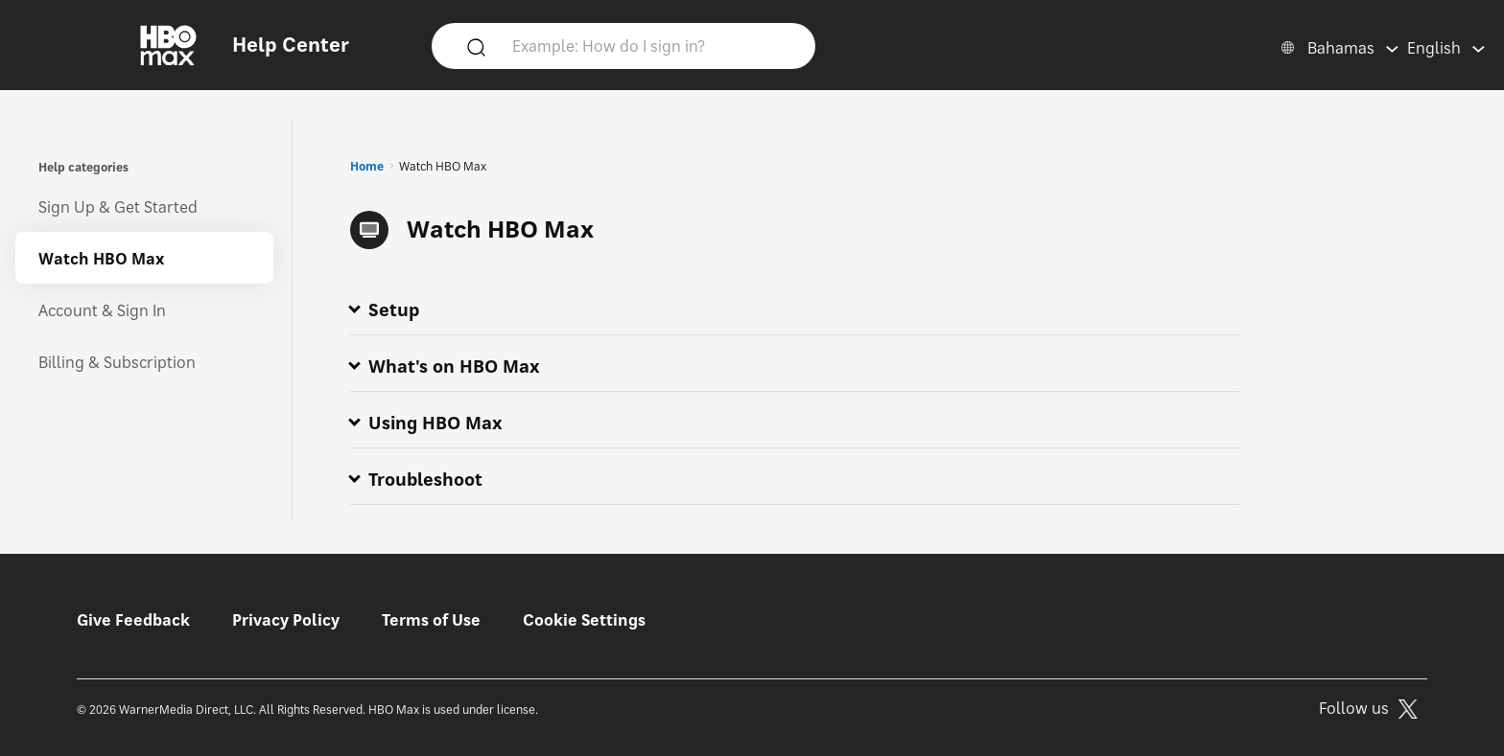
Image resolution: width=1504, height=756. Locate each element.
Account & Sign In (102, 310)
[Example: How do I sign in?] (651, 45)
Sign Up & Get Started (118, 207)
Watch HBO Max (101, 258)
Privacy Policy (286, 619)
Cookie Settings (584, 619)
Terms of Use (431, 619)
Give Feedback (133, 619)
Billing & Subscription (117, 362)
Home (367, 166)
